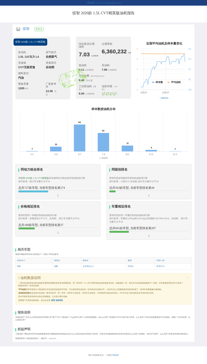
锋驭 (19, 266)
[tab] (58, 181)
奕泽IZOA (160, 266)
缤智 (26, 29)
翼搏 (130, 260)
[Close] (188, 278)
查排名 (39, 29)
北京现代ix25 (88, 266)
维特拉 (57, 260)
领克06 (85, 260)
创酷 (56, 266)
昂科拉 (131, 266)
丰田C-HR (160, 260)
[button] (149, 181)
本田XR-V (21, 260)
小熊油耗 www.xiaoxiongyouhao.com (103, 3)
